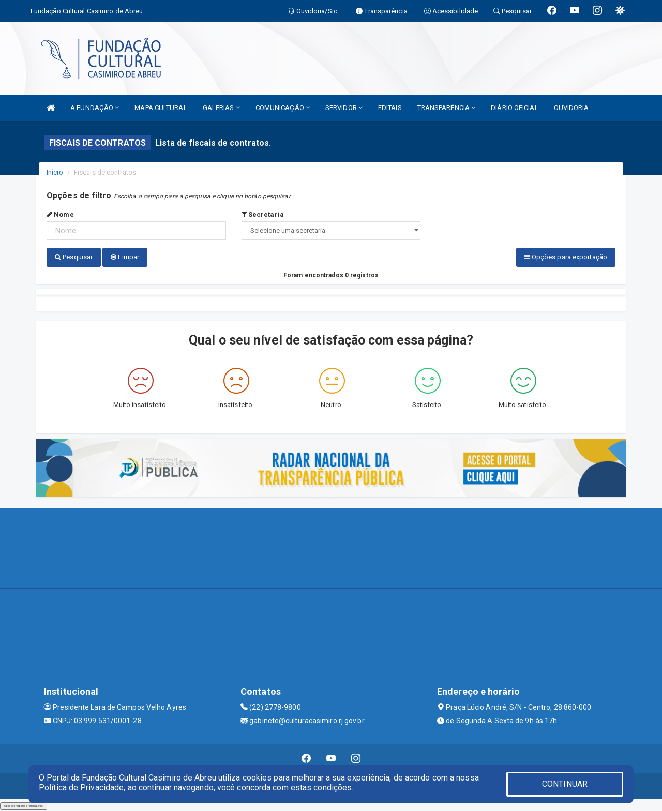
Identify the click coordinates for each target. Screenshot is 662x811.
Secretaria (263, 215)
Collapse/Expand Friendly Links (23, 805)
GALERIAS (221, 108)
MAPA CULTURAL (160, 108)
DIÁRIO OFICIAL (514, 108)
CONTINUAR (565, 784)
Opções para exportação (565, 257)
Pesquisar (74, 257)
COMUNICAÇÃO (282, 108)
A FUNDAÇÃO (94, 108)
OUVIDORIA (571, 108)
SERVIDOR (344, 108)
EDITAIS (390, 108)
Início (55, 172)
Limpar (125, 257)
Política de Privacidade (81, 787)
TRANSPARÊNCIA (446, 108)
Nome (60, 215)
